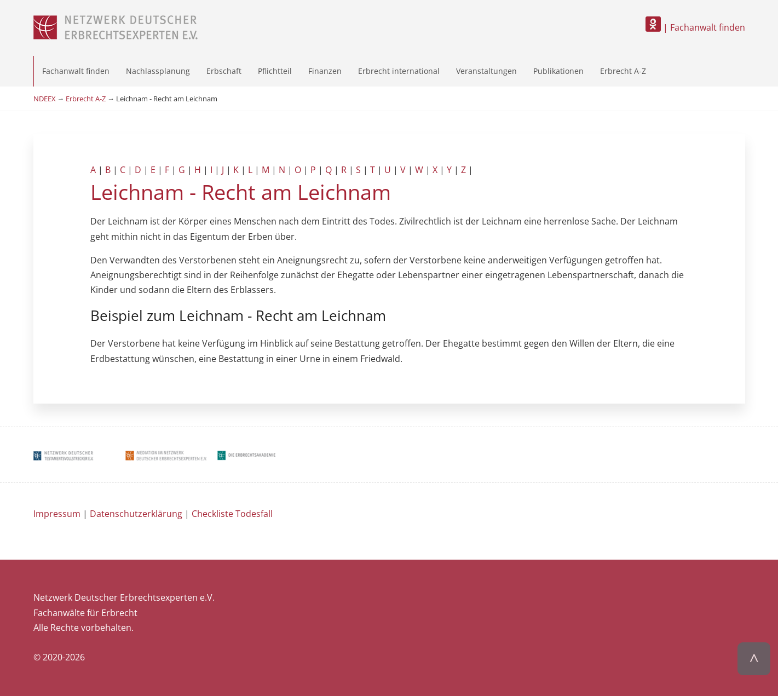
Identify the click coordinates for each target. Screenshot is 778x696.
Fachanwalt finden (76, 71)
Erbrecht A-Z (623, 71)
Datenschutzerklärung (136, 514)
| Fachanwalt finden (695, 27)
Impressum (56, 514)
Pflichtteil (275, 71)
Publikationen (558, 71)
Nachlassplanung (158, 71)
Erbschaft (223, 71)
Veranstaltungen (486, 71)
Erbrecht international (399, 71)
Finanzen (325, 71)
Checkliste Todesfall (232, 514)
